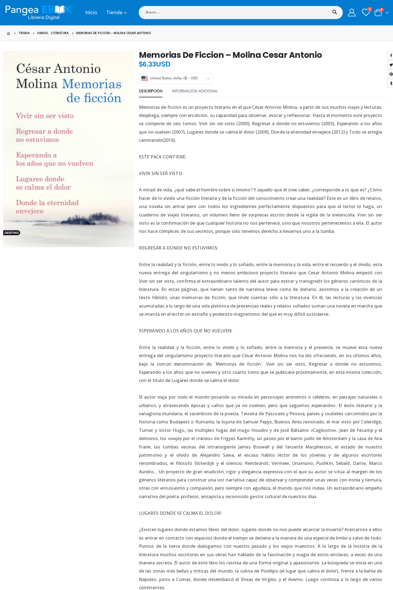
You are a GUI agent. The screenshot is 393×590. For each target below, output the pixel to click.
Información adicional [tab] (195, 91)
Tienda (114, 12)
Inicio (91, 12)
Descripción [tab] (150, 91)
